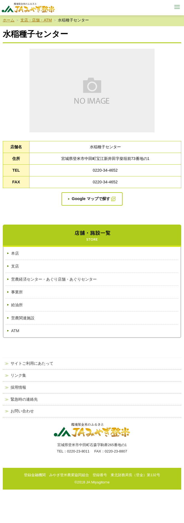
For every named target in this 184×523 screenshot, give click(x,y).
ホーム (8, 20)
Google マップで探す (91, 198)
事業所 (17, 292)
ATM (15, 331)
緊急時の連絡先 (24, 399)
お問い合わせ (22, 411)
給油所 (17, 305)
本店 (15, 253)
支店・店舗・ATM (36, 20)
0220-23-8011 (78, 451)
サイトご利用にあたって (32, 363)
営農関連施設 (22, 318)
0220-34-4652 (105, 170)
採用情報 (18, 387)
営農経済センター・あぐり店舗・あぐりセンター (54, 279)
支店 (15, 266)
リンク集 (18, 375)
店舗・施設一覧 (92, 236)
